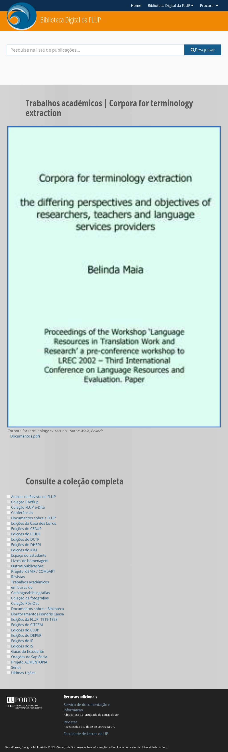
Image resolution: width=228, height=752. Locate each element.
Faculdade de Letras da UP (86, 733)
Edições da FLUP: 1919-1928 (32, 619)
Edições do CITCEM (25, 624)
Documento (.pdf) (25, 436)
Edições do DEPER (24, 635)
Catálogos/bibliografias (28, 592)
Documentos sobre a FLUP (31, 518)
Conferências (20, 512)
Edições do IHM (22, 550)
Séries (14, 667)
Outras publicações (25, 566)
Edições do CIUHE (24, 534)
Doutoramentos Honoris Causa (35, 614)
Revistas (16, 576)
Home (136, 5)
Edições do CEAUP (24, 528)
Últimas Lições (21, 672)
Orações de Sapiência (27, 656)
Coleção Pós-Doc (23, 603)
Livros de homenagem (28, 560)
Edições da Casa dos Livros (31, 523)
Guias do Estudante (25, 651)
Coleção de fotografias (28, 598)
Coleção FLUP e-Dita (26, 507)
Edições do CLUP (23, 630)
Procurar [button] (209, 5)
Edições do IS (20, 646)
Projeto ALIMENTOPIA (27, 662)
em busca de (20, 587)
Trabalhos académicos (28, 582)
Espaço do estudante (27, 555)
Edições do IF (20, 640)
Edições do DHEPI (24, 544)
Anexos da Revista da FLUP (31, 496)
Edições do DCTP (23, 539)
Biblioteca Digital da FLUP (70, 20)
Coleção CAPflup (23, 502)
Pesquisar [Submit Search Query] (203, 50)
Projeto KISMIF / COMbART (31, 571)
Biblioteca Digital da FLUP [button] (170, 5)
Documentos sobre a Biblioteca (35, 608)
